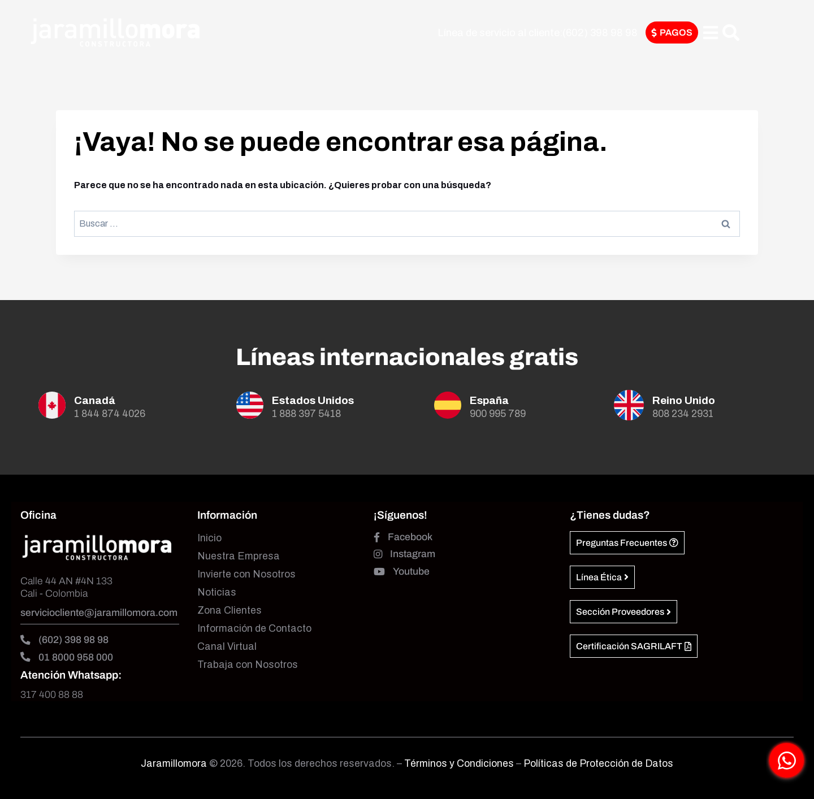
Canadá (94, 400)
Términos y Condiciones (460, 763)
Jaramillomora (174, 763)
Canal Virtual (227, 646)
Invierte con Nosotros (246, 574)
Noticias (216, 592)
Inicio (209, 538)
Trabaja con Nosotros (247, 664)
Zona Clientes (229, 610)
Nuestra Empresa (238, 556)
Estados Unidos (313, 400)
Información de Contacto (254, 628)
